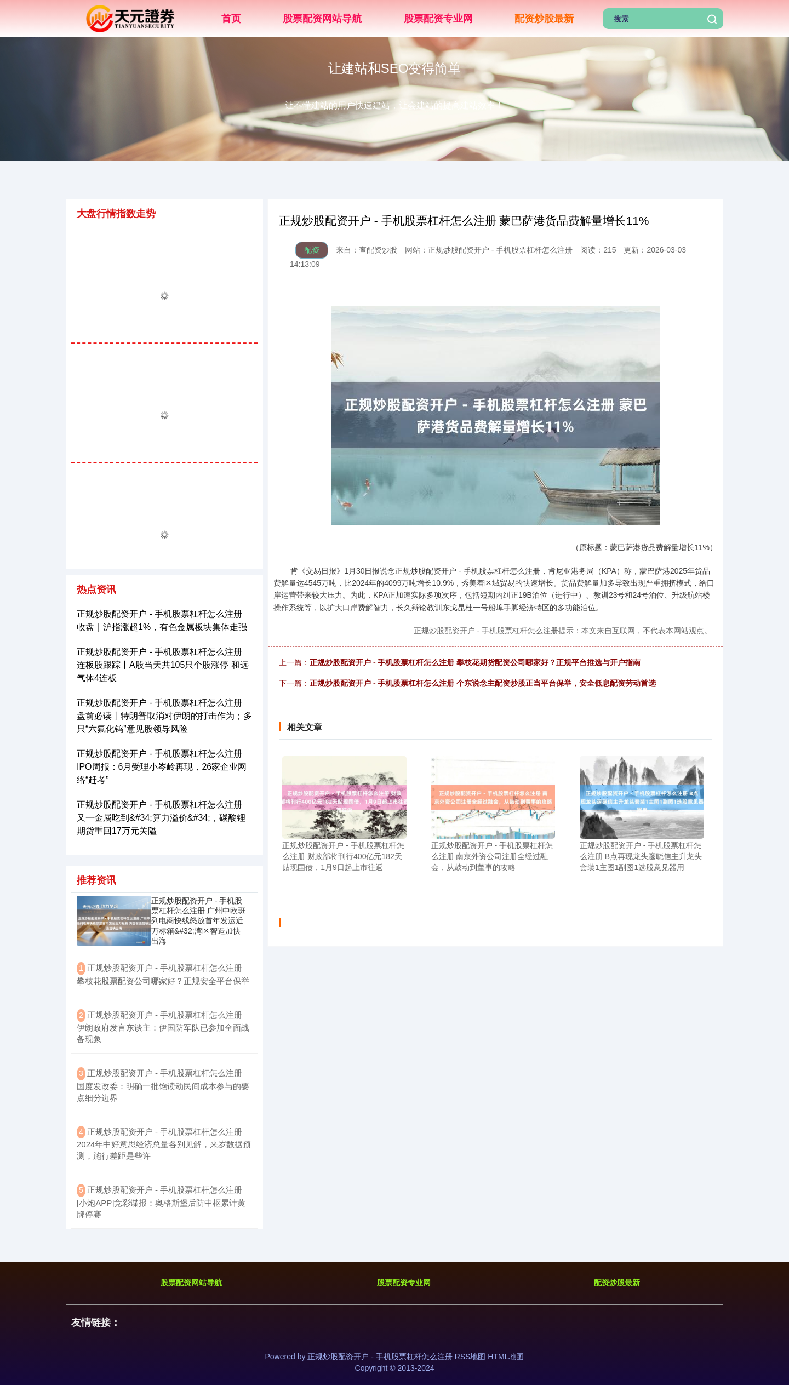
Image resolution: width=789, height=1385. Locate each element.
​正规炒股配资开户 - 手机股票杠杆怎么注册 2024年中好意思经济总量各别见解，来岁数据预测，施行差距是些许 (164, 1144)
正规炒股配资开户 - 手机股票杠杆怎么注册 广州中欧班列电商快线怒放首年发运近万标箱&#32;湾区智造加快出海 (198, 920)
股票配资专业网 (438, 18)
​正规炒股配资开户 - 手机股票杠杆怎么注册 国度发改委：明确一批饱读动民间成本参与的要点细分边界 (163, 1085)
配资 (311, 249)
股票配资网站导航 (322, 18)
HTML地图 (506, 1356)
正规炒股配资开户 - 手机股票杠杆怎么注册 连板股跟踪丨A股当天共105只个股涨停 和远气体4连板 (163, 665)
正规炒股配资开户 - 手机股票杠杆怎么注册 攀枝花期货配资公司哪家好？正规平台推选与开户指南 (475, 662)
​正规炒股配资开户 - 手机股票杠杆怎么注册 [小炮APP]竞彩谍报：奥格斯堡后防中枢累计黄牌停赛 (161, 1202)
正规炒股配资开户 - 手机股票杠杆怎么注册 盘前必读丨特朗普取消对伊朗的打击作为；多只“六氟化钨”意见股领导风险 (164, 716)
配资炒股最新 (544, 18)
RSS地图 (470, 1356)
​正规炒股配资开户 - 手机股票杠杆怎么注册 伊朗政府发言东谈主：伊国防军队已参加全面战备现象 (163, 1027)
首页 (231, 18)
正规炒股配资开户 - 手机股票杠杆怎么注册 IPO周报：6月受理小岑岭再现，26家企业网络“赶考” (162, 767)
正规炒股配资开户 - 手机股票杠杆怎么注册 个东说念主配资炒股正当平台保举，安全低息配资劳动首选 (483, 683)
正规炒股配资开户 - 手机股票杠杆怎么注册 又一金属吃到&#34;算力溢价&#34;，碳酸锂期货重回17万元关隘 (161, 817)
